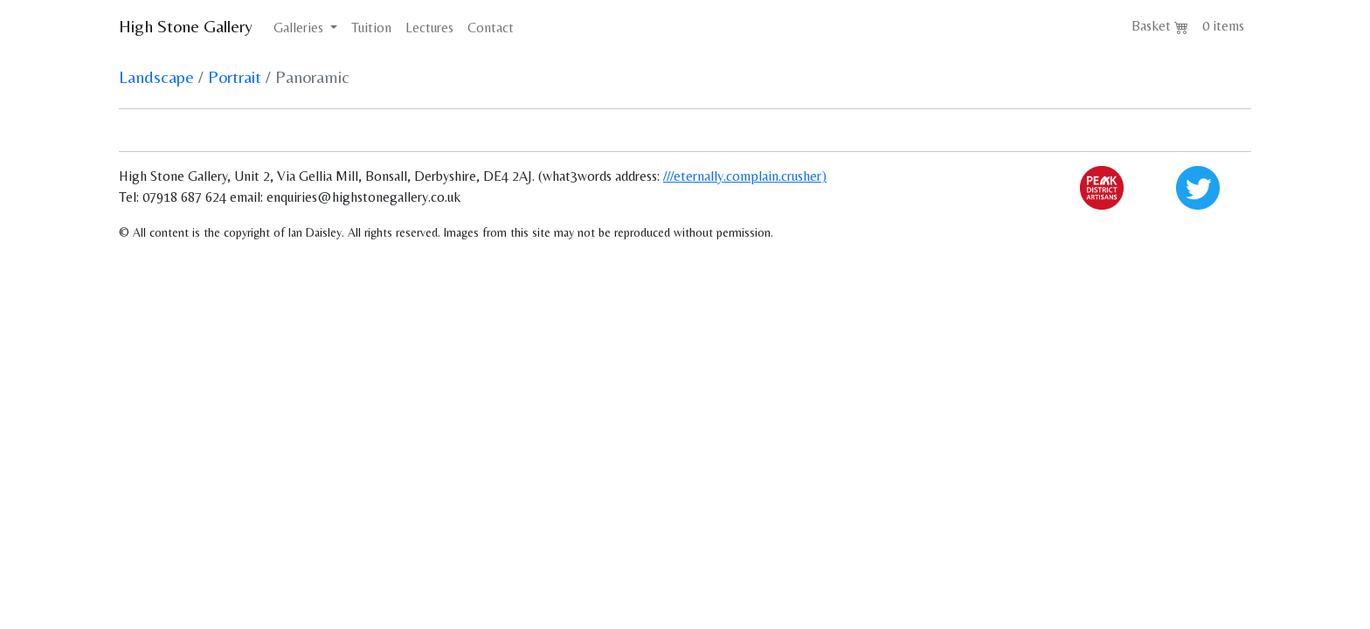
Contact (490, 27)
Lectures (429, 27)
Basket (1159, 25)
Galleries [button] (300, 27)
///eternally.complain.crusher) (745, 176)
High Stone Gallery (186, 26)
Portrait (234, 76)
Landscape (156, 76)
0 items (1223, 25)
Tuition (371, 27)
